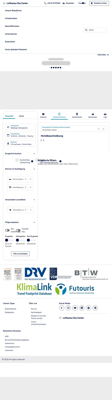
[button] (20, 153)
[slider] (6, 240)
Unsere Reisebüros (13, 10)
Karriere (34, 309)
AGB (6, 336)
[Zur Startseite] (16, 3)
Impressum (9, 350)
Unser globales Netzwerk (16, 49)
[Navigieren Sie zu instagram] (68, 307)
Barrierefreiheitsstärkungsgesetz (17, 340)
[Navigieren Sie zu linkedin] (81, 307)
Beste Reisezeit (10, 309)
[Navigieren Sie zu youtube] (75, 307)
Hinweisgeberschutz (12, 347)
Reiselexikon (9, 312)
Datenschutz (9, 343)
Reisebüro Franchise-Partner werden (38, 317)
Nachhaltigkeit (36, 312)
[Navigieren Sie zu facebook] (61, 307)
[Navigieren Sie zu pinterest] (95, 307)
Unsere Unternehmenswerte (38, 323)
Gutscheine (10, 41)
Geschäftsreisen (12, 26)
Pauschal (9, 116)
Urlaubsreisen (11, 18)
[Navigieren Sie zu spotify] (88, 307)
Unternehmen (11, 34)
